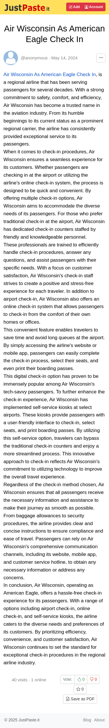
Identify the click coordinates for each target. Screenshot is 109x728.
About (99, 720)
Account (94, 7)
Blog (87, 720)
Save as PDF (80, 699)
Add (74, 7)
